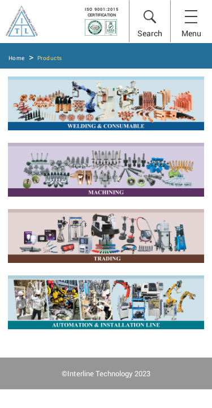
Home (16, 58)
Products (49, 58)
